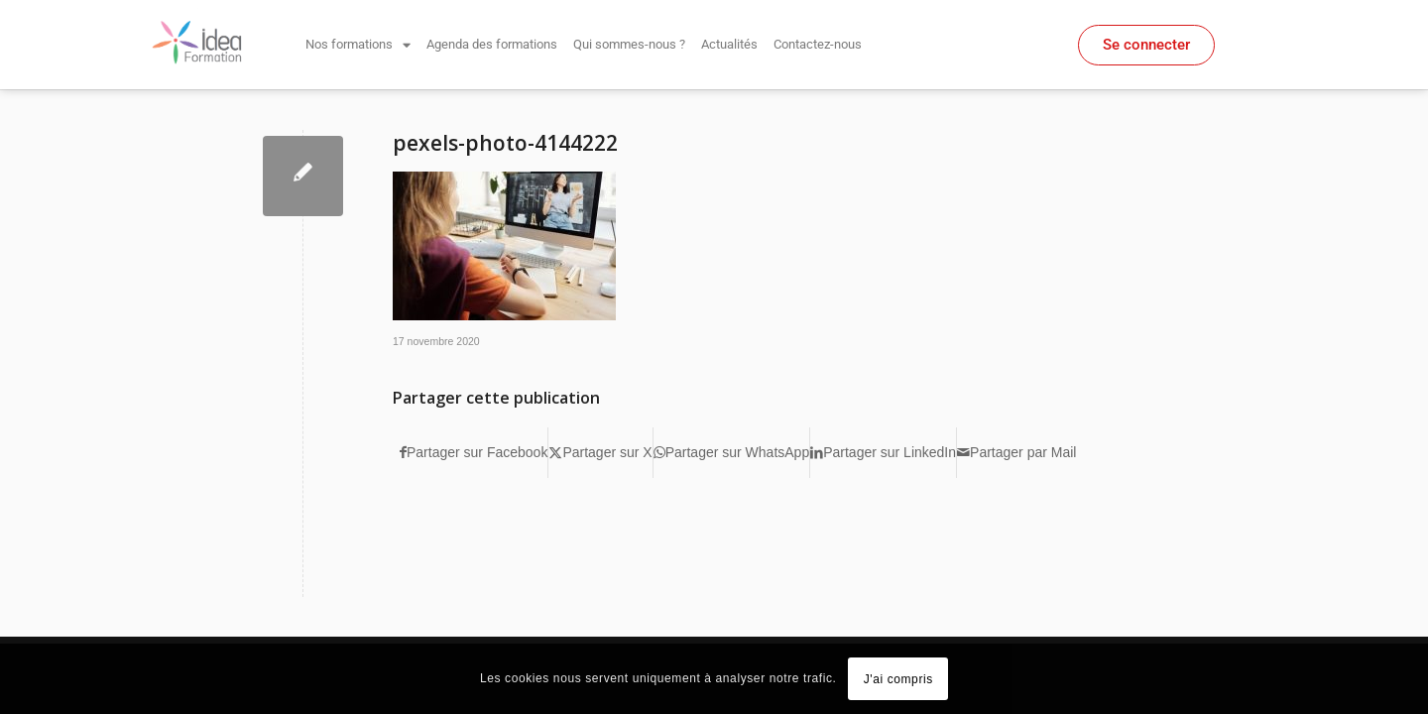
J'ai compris (898, 679)
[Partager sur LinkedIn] (883, 452)
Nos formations (358, 45)
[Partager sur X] (600, 452)
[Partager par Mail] (1016, 452)
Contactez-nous (818, 44)
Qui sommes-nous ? (629, 44)
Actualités (729, 44)
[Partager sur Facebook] (473, 452)
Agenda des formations (491, 44)
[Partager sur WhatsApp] (732, 452)
